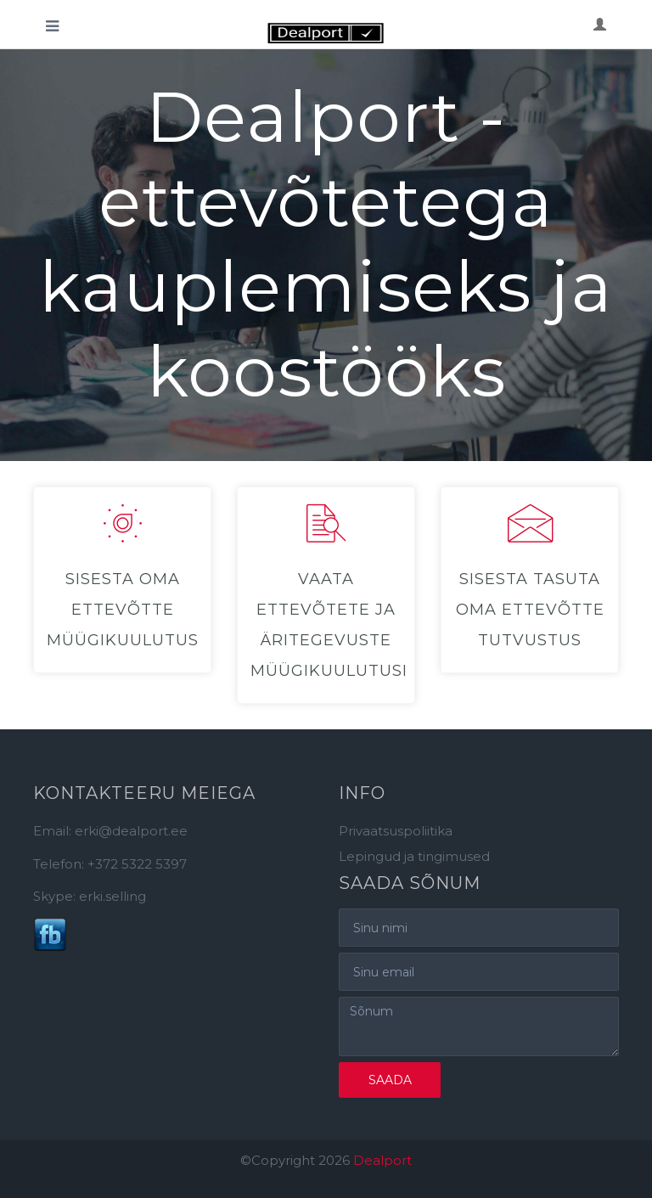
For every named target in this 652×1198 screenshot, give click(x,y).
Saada (390, 1080)
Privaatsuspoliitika (395, 831)
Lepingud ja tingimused (414, 856)
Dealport (382, 1160)
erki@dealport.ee (131, 831)
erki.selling (112, 896)
